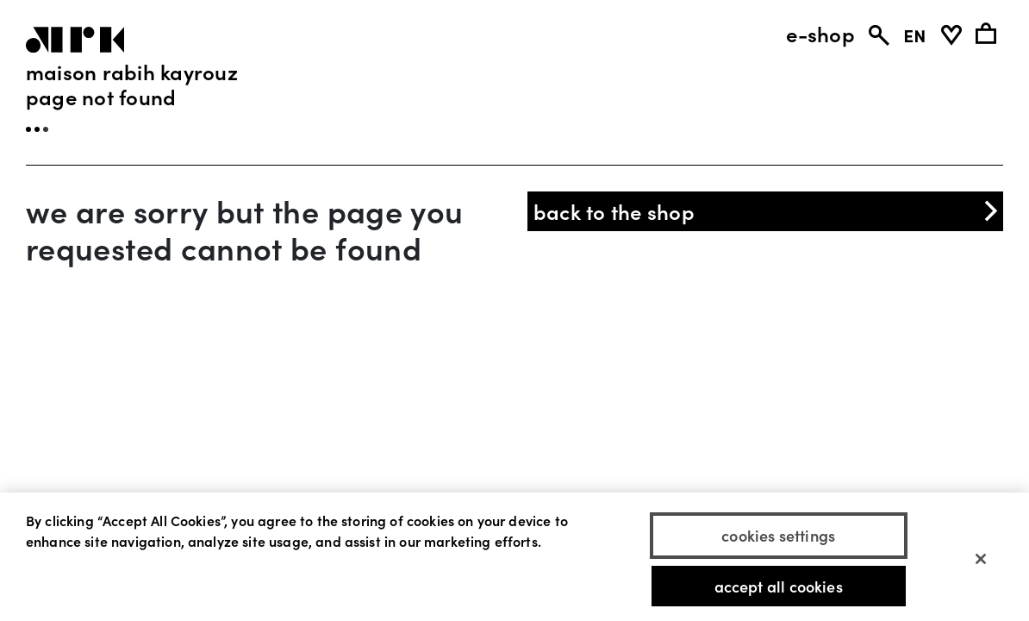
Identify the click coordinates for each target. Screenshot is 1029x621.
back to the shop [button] (767, 211)
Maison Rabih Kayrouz (132, 71)
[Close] (981, 564)
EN (914, 34)
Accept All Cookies (778, 592)
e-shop (820, 34)
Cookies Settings (778, 541)
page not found (101, 96)
